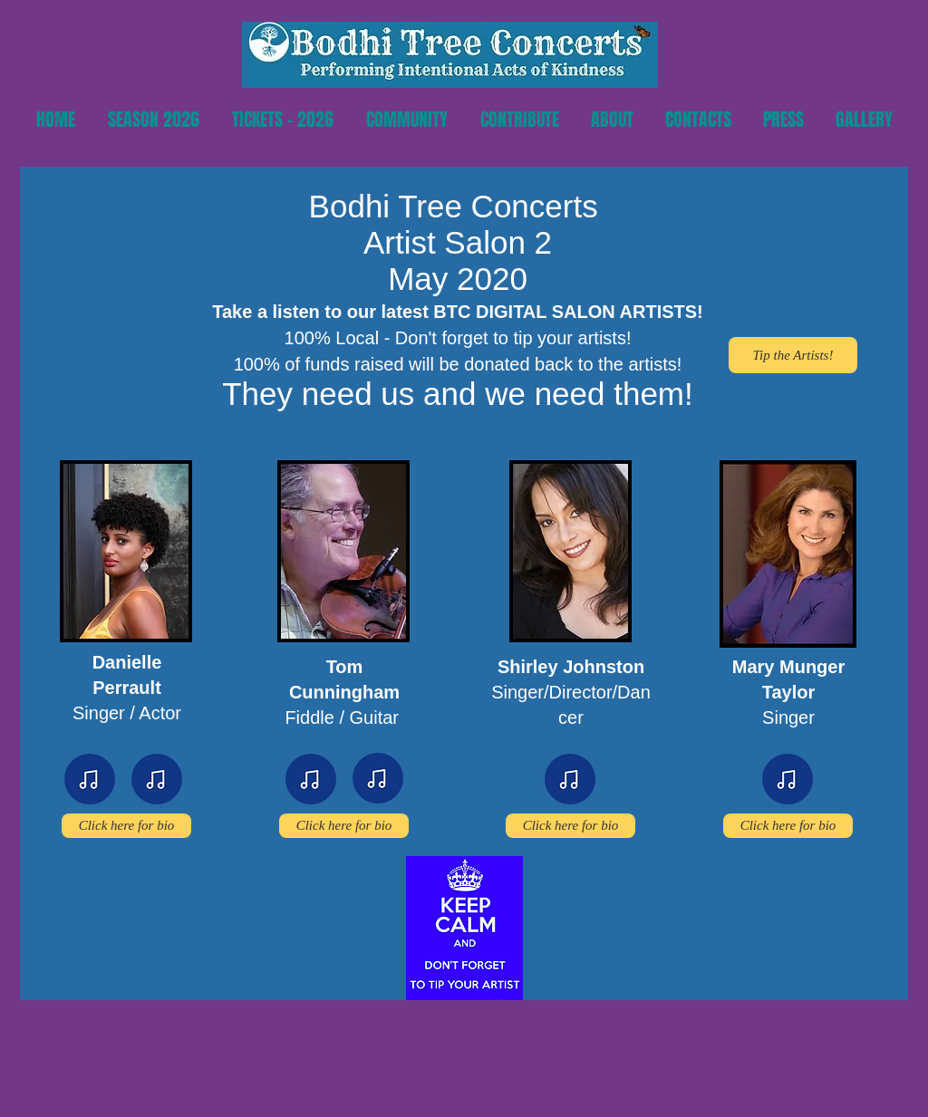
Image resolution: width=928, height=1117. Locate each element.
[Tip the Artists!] (793, 355)
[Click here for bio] (126, 826)
